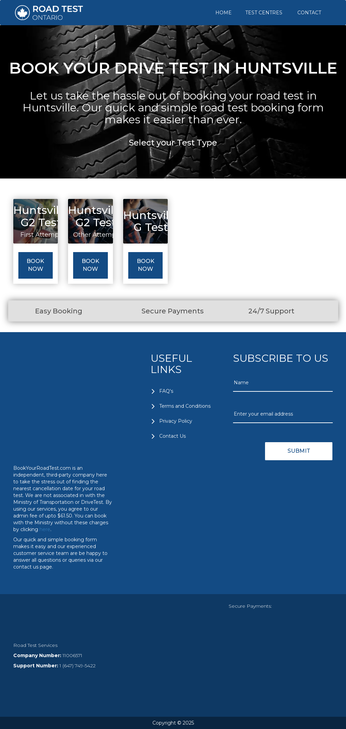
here (44, 529)
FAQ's (166, 391)
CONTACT (309, 13)
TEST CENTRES (263, 13)
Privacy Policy (175, 421)
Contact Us (172, 436)
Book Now (35, 265)
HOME (223, 13)
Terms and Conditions (185, 406)
